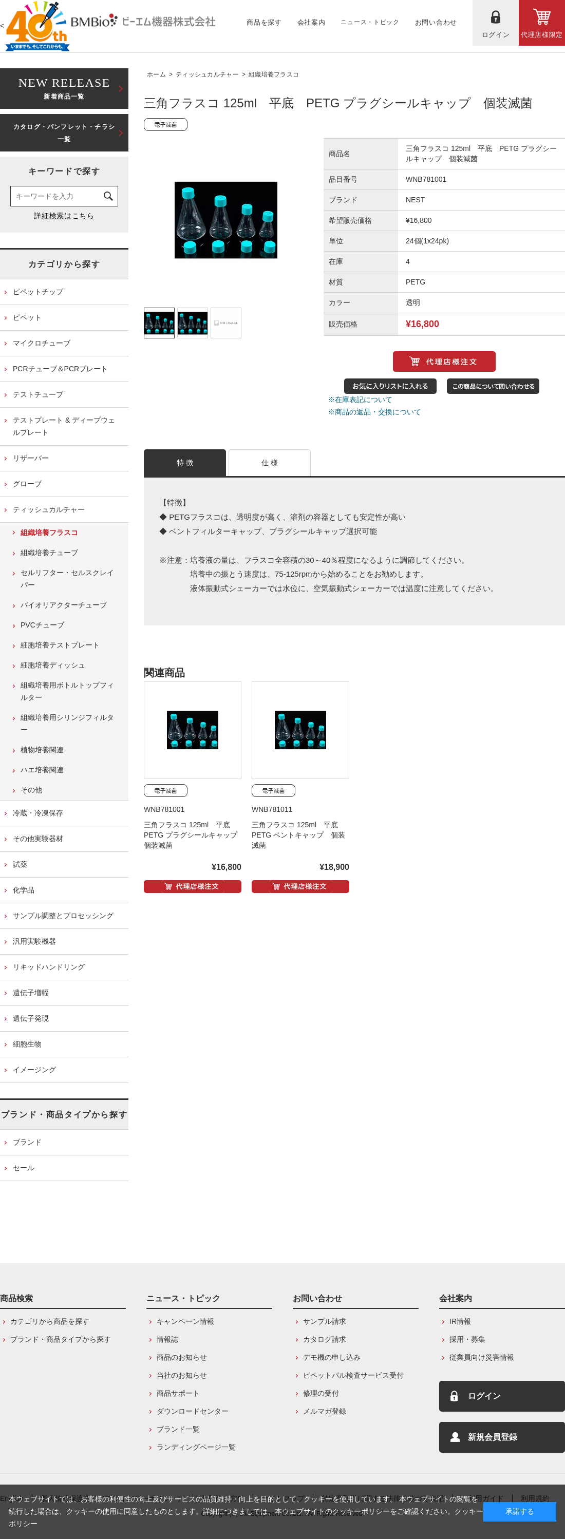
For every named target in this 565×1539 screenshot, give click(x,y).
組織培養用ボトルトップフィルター (67, 691)
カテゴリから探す (64, 264)
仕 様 (269, 463)
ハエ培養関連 (42, 770)
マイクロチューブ (41, 343)
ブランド (27, 1142)
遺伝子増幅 (31, 993)
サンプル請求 (324, 1321)
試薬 (20, 864)
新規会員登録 (492, 1437)
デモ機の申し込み (332, 1357)
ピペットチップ (38, 292)
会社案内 (455, 1298)
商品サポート (178, 1393)
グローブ (27, 484)
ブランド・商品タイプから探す (64, 1114)
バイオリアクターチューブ (64, 605)
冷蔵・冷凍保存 (38, 813)
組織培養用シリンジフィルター (67, 723)
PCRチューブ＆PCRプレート (60, 369)
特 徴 (185, 463)
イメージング (34, 1070)
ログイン (484, 1396)
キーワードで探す (64, 171)
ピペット (27, 317)
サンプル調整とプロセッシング (63, 915)
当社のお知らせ (182, 1375)
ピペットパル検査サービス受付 (353, 1375)
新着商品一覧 (64, 87)
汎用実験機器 (34, 941)
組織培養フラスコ (274, 74)
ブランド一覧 (178, 1429)
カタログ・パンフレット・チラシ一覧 (64, 133)
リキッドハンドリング (49, 967)
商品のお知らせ (182, 1357)
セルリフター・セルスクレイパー (67, 578)
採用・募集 (467, 1339)
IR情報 (460, 1321)
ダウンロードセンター (193, 1411)
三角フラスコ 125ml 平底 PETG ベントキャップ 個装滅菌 (298, 835)
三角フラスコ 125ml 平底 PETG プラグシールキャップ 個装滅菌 (194, 835)
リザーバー (31, 458)
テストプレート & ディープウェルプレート (64, 426)
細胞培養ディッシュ (53, 665)
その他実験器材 (38, 838)
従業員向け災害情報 (481, 1357)
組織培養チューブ (49, 552)
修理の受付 (321, 1393)
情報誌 (167, 1339)
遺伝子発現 (31, 1018)
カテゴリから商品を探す (49, 1321)
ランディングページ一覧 (196, 1447)
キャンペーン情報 (185, 1321)
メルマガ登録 (324, 1411)
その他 (31, 790)
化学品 (23, 890)
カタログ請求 (324, 1339)
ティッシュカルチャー (207, 74)
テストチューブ (38, 394)
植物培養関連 (42, 750)
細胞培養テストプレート (60, 645)
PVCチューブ (42, 625)
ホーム (156, 74)
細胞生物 (27, 1044)
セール (23, 1168)
